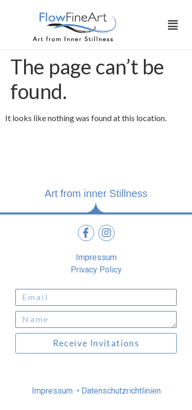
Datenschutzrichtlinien (120, 391)
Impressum (53, 391)
